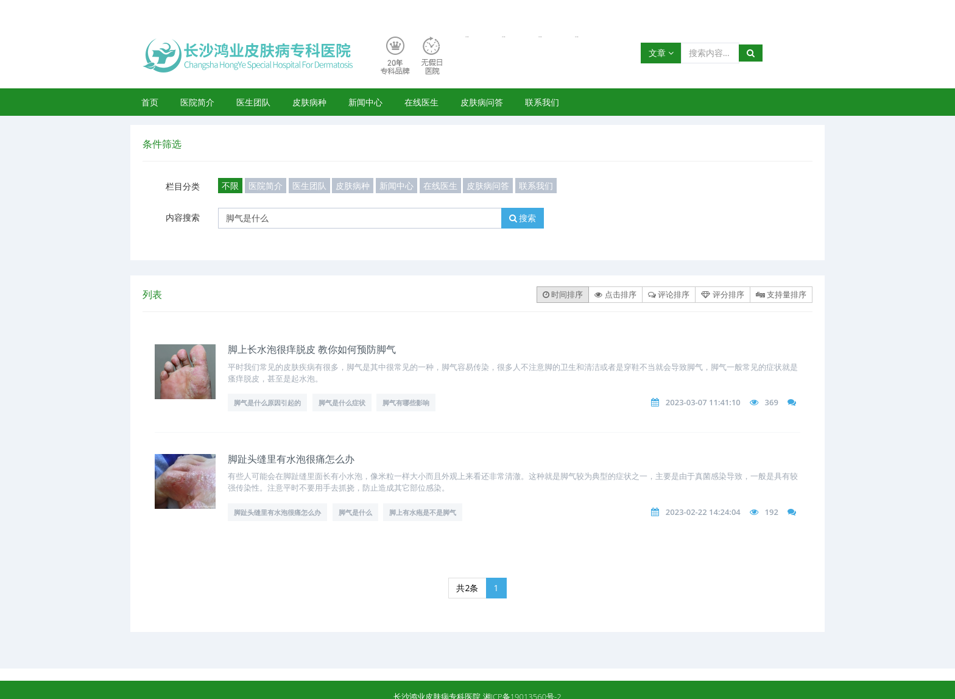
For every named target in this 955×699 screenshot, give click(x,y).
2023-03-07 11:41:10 (703, 402)
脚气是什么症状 (342, 402)
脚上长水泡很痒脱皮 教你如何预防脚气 (312, 349)
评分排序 (722, 294)
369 (771, 402)
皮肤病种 (309, 102)
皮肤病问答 (481, 102)
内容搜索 (183, 217)
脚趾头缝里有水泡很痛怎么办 (291, 459)
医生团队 (253, 102)
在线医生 (421, 102)
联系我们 (542, 102)
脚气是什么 (355, 512)
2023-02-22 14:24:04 (703, 511)
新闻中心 (365, 102)
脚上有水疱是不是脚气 (422, 512)
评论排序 (668, 294)
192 (771, 511)
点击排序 (615, 294)
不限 (230, 185)
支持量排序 (781, 294)
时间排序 (563, 294)
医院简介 (197, 102)
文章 (661, 53)
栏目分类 (183, 186)
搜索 (523, 218)
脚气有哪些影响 (405, 402)
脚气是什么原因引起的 (267, 402)
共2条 (467, 588)
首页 (149, 102)
